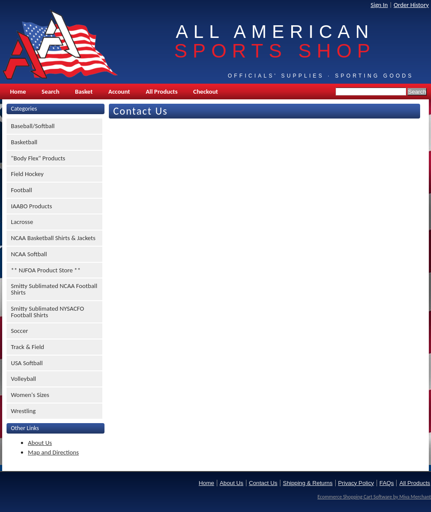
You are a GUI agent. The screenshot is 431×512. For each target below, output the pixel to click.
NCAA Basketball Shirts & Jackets (53, 238)
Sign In (379, 5)
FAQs (387, 483)
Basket (83, 91)
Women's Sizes (30, 395)
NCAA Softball (29, 254)
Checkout (205, 91)
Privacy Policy (356, 483)
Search (51, 91)
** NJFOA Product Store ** (46, 270)
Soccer (19, 331)
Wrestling (23, 411)
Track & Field (27, 347)
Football (21, 190)
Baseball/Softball (33, 126)
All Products (162, 91)
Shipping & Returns (308, 483)
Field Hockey (27, 174)
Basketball (24, 142)
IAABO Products (31, 206)
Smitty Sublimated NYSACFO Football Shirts (47, 312)
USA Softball (27, 363)
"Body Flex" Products (38, 158)
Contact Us (263, 483)
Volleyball (23, 379)
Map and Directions (53, 452)
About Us (40, 443)
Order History (411, 5)
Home (18, 91)
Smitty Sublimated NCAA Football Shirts (54, 289)
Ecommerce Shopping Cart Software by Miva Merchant (374, 497)
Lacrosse (22, 222)
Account (119, 91)
